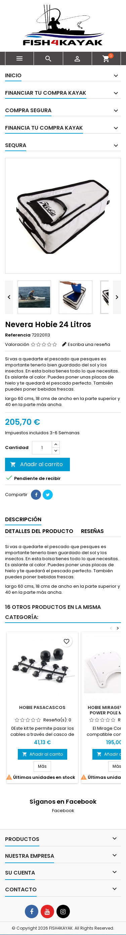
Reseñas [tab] (92, 531)
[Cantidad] (42, 447)
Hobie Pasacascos (42, 707)
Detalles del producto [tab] (39, 531)
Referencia (18, 335)
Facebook (63, 810)
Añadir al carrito (36, 464)
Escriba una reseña (89, 344)
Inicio (13, 75)
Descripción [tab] (23, 519)
